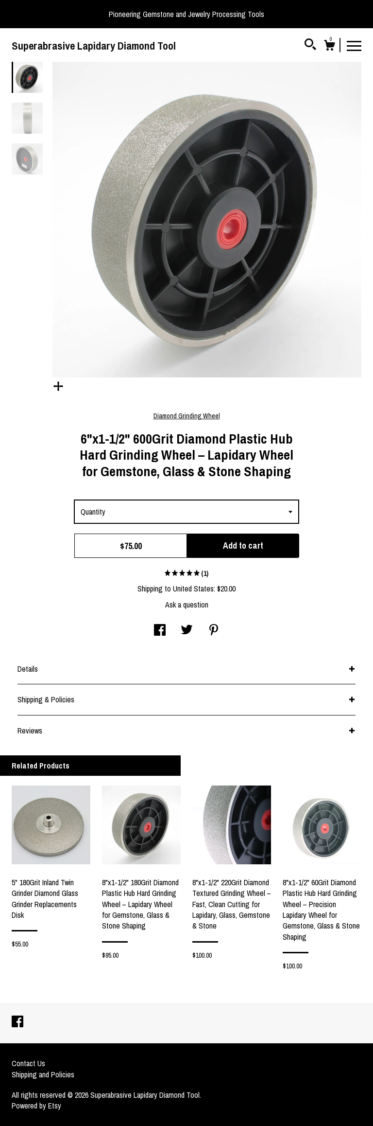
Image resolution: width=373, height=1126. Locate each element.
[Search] (310, 45)
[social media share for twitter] (186, 631)
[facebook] (17, 1022)
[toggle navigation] (354, 45)
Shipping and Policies (43, 1074)
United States (193, 588)
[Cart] (329, 46)
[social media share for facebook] (160, 631)
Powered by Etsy (36, 1105)
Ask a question (186, 604)
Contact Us (28, 1063)
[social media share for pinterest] (214, 631)
